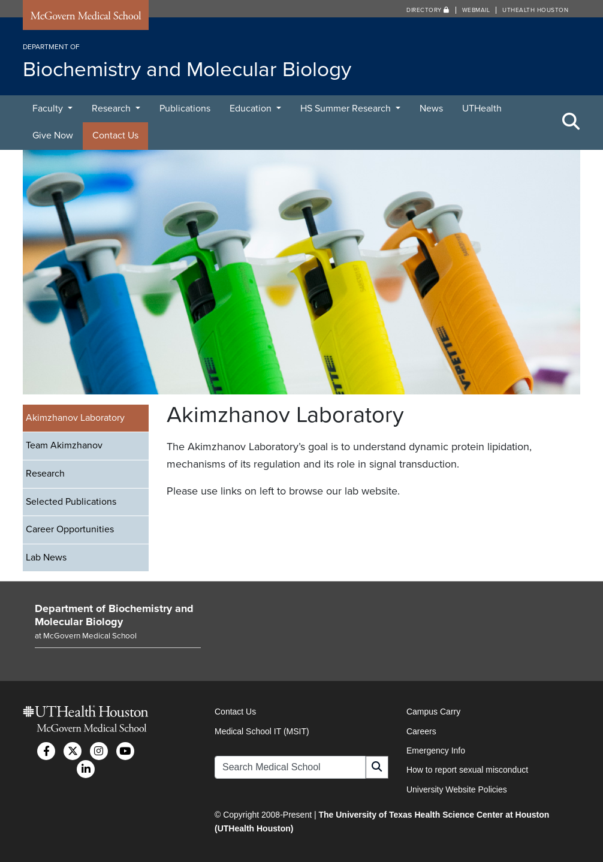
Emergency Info (435, 750)
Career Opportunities (70, 529)
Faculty (48, 108)
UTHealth (482, 108)
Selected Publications (71, 502)
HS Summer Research (346, 108)
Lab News (46, 557)
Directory (428, 10)
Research (112, 108)
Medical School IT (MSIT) (262, 731)
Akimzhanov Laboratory (75, 418)
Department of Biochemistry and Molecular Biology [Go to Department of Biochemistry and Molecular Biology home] (114, 615)
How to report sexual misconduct (467, 769)
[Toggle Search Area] (571, 122)
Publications (184, 108)
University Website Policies (456, 789)
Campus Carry (433, 711)
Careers (421, 731)
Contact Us (115, 135)
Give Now (52, 135)
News (431, 108)
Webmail (476, 10)
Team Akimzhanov (64, 445)
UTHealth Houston (535, 10)
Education (252, 108)
